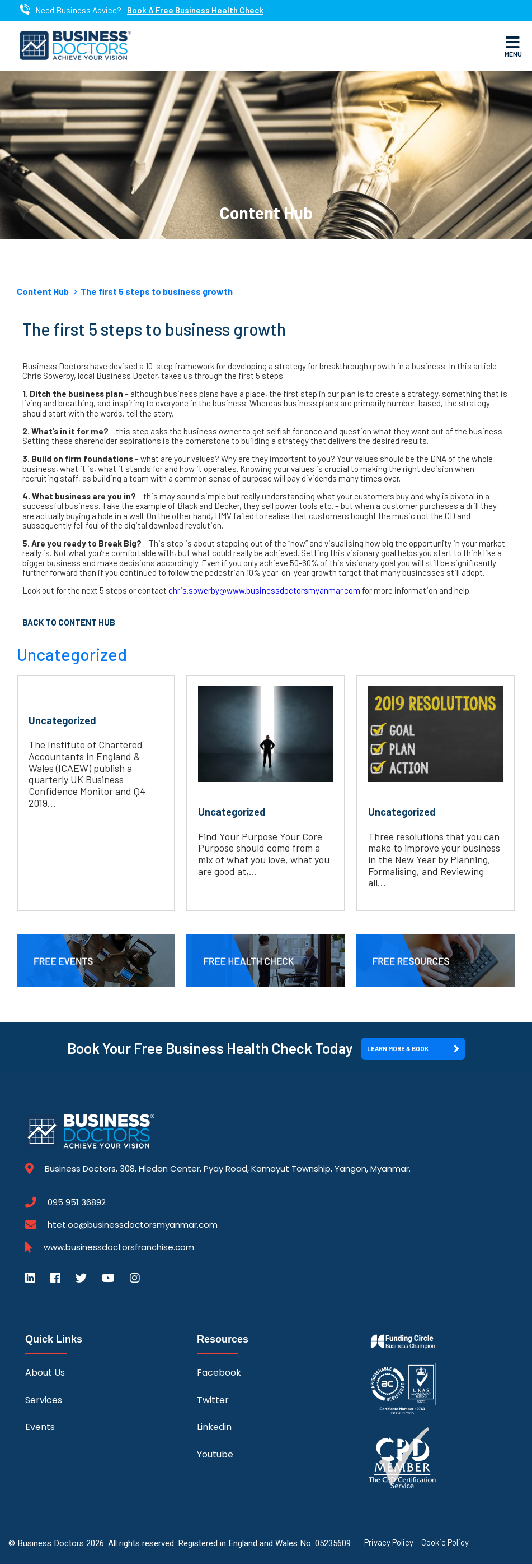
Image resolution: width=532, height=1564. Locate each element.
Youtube (215, 1454)
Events (40, 1426)
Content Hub (43, 291)
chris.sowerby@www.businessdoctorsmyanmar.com (264, 590)
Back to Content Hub (68, 622)
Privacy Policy (388, 1542)
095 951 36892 (77, 1202)
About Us (45, 1372)
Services (43, 1400)
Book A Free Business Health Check (195, 10)
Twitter (213, 1400)
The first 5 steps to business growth (157, 291)
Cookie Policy (445, 1542)
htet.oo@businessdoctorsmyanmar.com (133, 1224)
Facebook (219, 1372)
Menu (513, 46)
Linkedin (214, 1426)
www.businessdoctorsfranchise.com (119, 1247)
